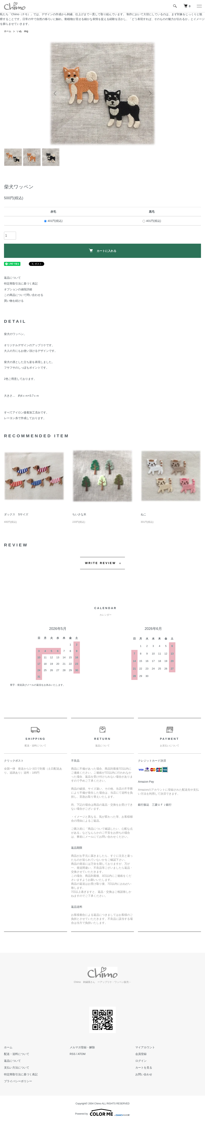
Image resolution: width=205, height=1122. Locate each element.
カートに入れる (102, 250)
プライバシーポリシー (18, 1081)
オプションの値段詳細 (18, 289)
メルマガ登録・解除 (82, 1047)
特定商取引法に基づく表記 (21, 283)
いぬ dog (22, 31)
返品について (12, 277)
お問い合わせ (143, 1074)
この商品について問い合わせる (23, 295)
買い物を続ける (14, 300)
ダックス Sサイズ (16, 514)
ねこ (143, 514)
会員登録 (141, 1054)
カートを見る (143, 1067)
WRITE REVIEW (100, 563)
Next (150, 93)
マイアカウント (145, 1047)
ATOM (81, 1054)
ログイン (141, 1060)
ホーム (7, 31)
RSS (72, 1054)
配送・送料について (16, 1054)
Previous (55, 93)
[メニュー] (199, 6)
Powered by (102, 1112)
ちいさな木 (79, 514)
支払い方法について (16, 1067)
